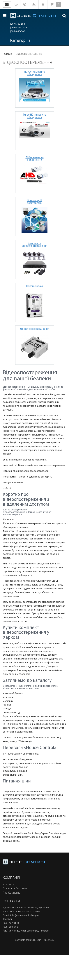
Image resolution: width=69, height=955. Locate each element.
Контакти (8, 884)
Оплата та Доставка (15, 888)
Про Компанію (11, 892)
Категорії (19, 40)
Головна (7, 54)
